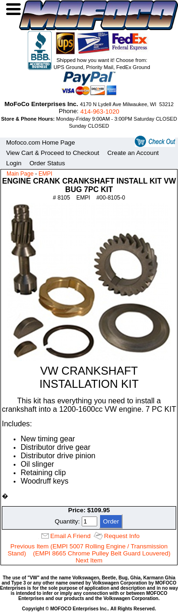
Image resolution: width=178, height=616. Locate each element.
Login (14, 163)
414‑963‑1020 (99, 111)
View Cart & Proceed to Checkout (52, 152)
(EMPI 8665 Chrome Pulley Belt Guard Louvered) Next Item (101, 557)
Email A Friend (70, 535)
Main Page (20, 173)
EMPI (45, 173)
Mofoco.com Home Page (40, 142)
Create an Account (133, 152)
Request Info (122, 535)
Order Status (47, 163)
